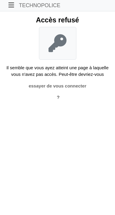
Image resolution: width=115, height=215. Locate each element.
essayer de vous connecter (58, 85)
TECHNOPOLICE (39, 5)
